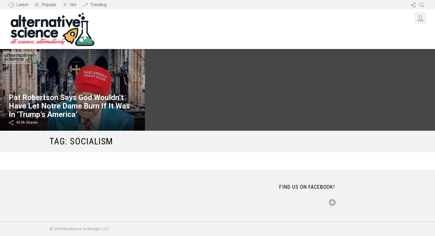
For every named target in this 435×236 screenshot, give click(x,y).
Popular (49, 4)
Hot (73, 4)
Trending (98, 4)
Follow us (413, 4)
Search (421, 4)
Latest (22, 4)
